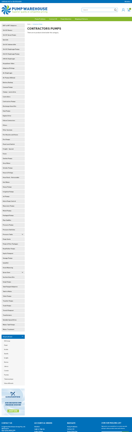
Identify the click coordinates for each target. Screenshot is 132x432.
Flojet (6, 345)
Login (36, 429)
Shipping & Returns (81, 19)
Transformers (7, 315)
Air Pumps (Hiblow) (9, 78)
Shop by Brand (7, 337)
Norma (6, 362)
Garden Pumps (7, 158)
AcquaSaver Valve (8, 63)
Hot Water (6, 182)
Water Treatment (8, 329)
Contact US (53, 19)
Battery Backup (8, 82)
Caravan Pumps (8, 87)
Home (28, 24)
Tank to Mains (7, 291)
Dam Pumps (6, 111)
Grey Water (6, 163)
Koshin (6, 349)
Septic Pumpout (8, 253)
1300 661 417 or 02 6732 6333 (11, 1)
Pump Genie (7, 239)
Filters (5, 125)
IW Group (7, 341)
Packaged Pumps (8, 215)
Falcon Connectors (9, 120)
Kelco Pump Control (9, 201)
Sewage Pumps (7, 258)
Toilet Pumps (7, 296)
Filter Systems (7, 130)
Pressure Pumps (8, 225)
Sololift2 (5, 263)
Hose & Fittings (8, 173)
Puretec (6, 375)
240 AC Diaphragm (9, 59)
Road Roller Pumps (9, 248)
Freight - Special (8, 149)
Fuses (5, 154)
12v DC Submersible (9, 44)
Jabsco (6, 366)
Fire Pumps (6, 139)
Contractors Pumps (9, 101)
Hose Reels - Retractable (11, 177)
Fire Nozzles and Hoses (10, 135)
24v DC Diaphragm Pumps (11, 54)
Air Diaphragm (7, 73)
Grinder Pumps (8, 168)
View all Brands (8, 383)
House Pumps (7, 187)
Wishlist (127, 1)
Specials (5, 40)
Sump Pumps (7, 282)
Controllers (6, 97)
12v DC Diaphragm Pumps (11, 49)
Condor (6, 370)
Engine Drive (7, 116)
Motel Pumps (7, 211)
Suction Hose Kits (9, 277)
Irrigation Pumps (8, 192)
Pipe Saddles (7, 220)
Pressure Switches (9, 230)
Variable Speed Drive (9, 320)
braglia (6, 358)
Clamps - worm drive (9, 92)
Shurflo (6, 353)
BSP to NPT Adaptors (10, 25)
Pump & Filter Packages (10, 244)
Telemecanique (8, 379)
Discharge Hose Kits (9, 106)
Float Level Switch (9, 144)
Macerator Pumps (8, 206)
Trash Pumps (7, 305)
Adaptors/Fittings (9, 68)
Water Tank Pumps (9, 324)
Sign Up (42, 429)
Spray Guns (6, 272)
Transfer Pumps (8, 301)
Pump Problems (40, 19)
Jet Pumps (6, 196)
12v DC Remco (7, 30)
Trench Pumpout (8, 310)
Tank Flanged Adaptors (10, 286)
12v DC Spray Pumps (9, 35)
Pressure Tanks (8, 234)
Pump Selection (66, 19)
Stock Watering (8, 267)
